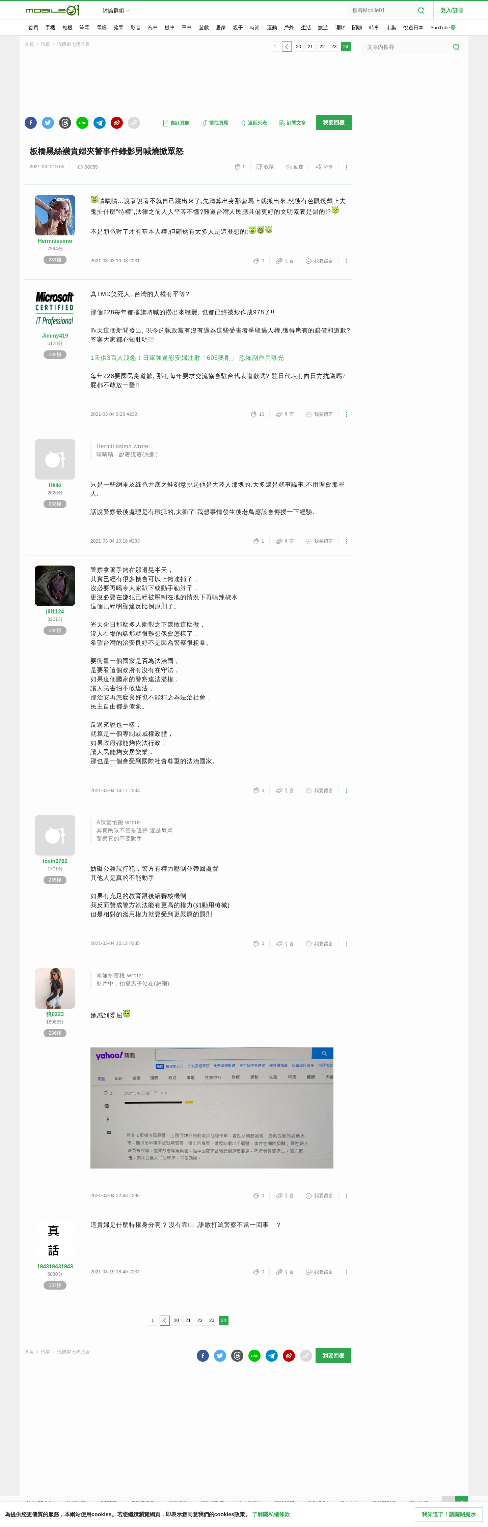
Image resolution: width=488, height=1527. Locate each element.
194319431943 (55, 1266)
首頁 (33, 27)
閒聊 (357, 27)
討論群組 (113, 10)
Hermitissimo (55, 241)
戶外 (289, 27)
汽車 (152, 27)
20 (298, 46)
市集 (391, 27)
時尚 (255, 27)
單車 (187, 27)
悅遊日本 (413, 27)
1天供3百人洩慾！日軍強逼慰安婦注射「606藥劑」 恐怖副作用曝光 (187, 357)
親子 (238, 27)
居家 (221, 27)
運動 (272, 27)
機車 (170, 27)
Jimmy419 (55, 336)
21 (310, 46)
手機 (50, 27)
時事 (374, 27)
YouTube (443, 28)
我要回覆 (334, 122)
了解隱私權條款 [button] (271, 1514)
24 (346, 46)
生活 (306, 27)
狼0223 (55, 1014)
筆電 (84, 27)
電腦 (102, 27)
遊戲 (204, 27)
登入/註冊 (451, 10)
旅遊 (323, 27)
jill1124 (55, 611)
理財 (340, 27)
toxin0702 (55, 861)
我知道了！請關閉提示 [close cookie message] (449, 1514)
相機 (67, 27)
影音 (136, 27)
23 (334, 46)
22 (322, 46)
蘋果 (118, 27)
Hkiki (55, 485)
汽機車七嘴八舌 (73, 44)
